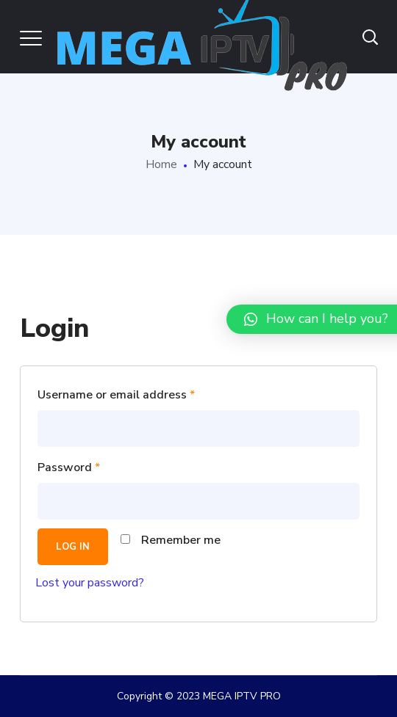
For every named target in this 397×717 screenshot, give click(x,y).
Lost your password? (89, 583)
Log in (73, 546)
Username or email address (116, 395)
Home (161, 164)
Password (68, 467)
